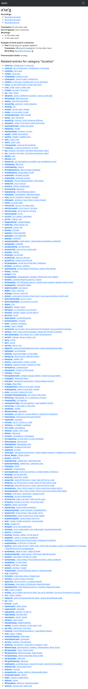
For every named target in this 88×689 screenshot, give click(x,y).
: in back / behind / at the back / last (23, 625)
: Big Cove (14, 164)
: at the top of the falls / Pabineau (25, 263)
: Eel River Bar (16, 614)
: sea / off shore (14, 117)
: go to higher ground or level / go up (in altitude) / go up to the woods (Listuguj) (42, 592)
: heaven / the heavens (18, 642)
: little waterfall (15, 233)
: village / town (15, 307)
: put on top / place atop (20, 249)
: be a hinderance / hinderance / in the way (27, 68)
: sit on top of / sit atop (21, 208)
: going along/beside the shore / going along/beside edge (33, 348)
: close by (12, 669)
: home (11, 680)
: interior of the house (19, 370)
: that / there (11, 93)
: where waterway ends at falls (24, 655)
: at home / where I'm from (19, 392)
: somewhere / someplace (19, 436)
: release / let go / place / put (20, 337)
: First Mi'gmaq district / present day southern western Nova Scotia (39, 282)
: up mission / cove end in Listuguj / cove (26, 644)
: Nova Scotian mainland (22, 169)
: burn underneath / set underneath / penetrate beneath (33, 529)
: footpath (13, 419)
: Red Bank (16, 411)
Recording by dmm (13, 17)
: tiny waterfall (15, 235)
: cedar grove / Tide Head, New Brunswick (30, 554)
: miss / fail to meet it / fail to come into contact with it (33, 488)
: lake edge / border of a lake (21, 557)
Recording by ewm (13, 20)
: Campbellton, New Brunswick (22, 194)
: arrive (10, 340)
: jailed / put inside (16, 504)
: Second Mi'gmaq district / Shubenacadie (28, 570)
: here (9, 600)
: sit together (16, 400)
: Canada (12, 230)
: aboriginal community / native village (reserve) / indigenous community (40, 452)
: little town (17, 636)
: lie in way (13, 71)
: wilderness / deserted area (23, 460)
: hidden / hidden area (17, 137)
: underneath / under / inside (20, 362)
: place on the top (17, 257)
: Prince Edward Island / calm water (24, 180)
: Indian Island (17, 455)
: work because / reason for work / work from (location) (33, 664)
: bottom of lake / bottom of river (23, 364)
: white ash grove (19, 126)
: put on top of (15, 183)
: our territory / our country (21, 309)
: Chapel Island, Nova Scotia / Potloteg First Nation (30, 540)
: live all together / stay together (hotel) (29, 403)
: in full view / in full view (20, 406)
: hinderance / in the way (19, 65)
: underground (16, 367)
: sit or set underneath (18, 526)
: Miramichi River (16, 378)
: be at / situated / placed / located (21, 197)
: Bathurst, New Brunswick (21, 683)
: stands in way (16, 76)
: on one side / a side (16, 112)
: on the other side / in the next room (23, 84)
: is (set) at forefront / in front (21, 148)
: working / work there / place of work (25, 200)
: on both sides (14, 202)
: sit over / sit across (16, 90)
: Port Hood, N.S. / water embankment (28, 334)
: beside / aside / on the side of (21, 312)
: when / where (13, 595)
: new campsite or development (25, 510)
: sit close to (16, 288)
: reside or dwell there (16, 677)
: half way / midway (16, 565)
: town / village (14, 326)
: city (10, 304)
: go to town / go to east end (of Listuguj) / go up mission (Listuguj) (38, 329)
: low (10, 156)
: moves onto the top (18, 260)
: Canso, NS (13, 227)
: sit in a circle (18, 298)
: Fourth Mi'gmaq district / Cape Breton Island (28, 631)
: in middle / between (18, 425)
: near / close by (14, 290)
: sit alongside (15, 351)
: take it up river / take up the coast (25, 499)
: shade (12, 128)
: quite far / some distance (21, 104)
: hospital (15, 320)
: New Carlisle (18, 115)
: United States (15, 469)
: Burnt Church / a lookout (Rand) (23, 581)
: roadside (14, 244)
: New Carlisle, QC (16, 224)
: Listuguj (12, 373)
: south (11, 315)
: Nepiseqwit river (18, 444)
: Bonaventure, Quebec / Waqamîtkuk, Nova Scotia (32, 647)
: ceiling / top (13, 219)
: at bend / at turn (18, 131)
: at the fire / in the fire (20, 543)
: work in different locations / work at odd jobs (29, 95)
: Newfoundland (18, 622)
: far (10, 106)
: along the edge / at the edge (21, 353)
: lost (10, 274)
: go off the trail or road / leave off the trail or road (30, 482)
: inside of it (12, 524)
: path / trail (12, 142)
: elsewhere (11, 573)
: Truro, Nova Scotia (19, 650)
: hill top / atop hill (16, 293)
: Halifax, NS (14, 359)
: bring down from (18, 666)
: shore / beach (13, 589)
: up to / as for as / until (18, 422)
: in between (13, 532)
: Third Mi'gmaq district (20, 191)
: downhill (12, 458)
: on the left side (16, 474)
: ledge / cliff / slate (16, 430)
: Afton (12, 466)
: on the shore (17, 246)
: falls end (15, 658)
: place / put (13, 345)
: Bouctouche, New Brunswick (22, 356)
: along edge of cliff (19, 172)
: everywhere (15, 428)
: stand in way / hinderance (21, 79)
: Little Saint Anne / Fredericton (22, 576)
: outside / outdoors (16, 323)
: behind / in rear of (18, 611)
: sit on (14, 213)
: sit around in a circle (21, 301)
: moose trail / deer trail (18, 686)
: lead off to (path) (16, 477)
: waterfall (13, 238)
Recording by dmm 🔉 (24, 51)
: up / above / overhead (18, 216)
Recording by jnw (12, 22)
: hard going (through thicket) (23, 417)
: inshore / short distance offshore (24, 120)
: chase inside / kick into (22, 518)
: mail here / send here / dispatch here (24, 493)
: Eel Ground (16, 441)
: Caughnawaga (17, 222)
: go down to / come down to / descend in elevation (31, 414)
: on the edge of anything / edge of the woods (30, 268)
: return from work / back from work (25, 123)
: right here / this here (18, 628)
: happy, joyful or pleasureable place (26, 672)
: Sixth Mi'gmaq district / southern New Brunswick (32, 587)
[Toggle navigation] (83, 3)
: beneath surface (17, 175)
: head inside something (20, 507)
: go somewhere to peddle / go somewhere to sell (30, 161)
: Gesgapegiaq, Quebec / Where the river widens (31, 277)
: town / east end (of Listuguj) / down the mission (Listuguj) (33, 331)
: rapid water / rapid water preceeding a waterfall (33, 241)
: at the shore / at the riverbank (24, 438)
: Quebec (11, 271)
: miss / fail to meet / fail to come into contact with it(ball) (36, 491)
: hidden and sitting (16, 134)
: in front (13, 449)
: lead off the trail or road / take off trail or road (29, 480)
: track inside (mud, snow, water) (25, 515)
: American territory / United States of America (31, 471)
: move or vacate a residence (21, 537)
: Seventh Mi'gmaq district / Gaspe (23, 279)
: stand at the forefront (20, 145)
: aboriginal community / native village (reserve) (29, 381)
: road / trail (12, 139)
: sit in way (12, 73)
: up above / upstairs (17, 266)
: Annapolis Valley (18, 285)
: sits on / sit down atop (19, 205)
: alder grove (15, 606)
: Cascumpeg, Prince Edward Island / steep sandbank (33, 559)
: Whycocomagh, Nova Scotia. (24, 653)
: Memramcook (16, 98)
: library (16, 675)
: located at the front (18, 447)
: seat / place (14, 620)
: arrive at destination (18, 496)
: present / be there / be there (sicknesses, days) (27, 150)
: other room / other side (17, 87)
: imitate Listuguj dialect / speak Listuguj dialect (33, 375)
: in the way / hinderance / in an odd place (26, 82)
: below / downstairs (17, 186)
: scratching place (18, 318)
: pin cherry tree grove (25, 395)
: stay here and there (17, 101)
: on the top (14, 255)
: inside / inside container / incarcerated (24, 521)
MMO (4, 3)
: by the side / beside (17, 109)
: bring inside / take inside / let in (24, 513)
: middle (12, 408)
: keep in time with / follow (22, 386)
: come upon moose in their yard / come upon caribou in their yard (36, 296)
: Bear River (13, 384)
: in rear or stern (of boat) (19, 578)
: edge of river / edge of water (22, 551)
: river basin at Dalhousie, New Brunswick (27, 584)
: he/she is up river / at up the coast (24, 502)
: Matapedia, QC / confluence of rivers (25, 397)
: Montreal (12, 433)
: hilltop (12, 252)
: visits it (14, 167)
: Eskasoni (14, 189)
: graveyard (17, 639)
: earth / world (16, 617)
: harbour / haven (16, 568)
